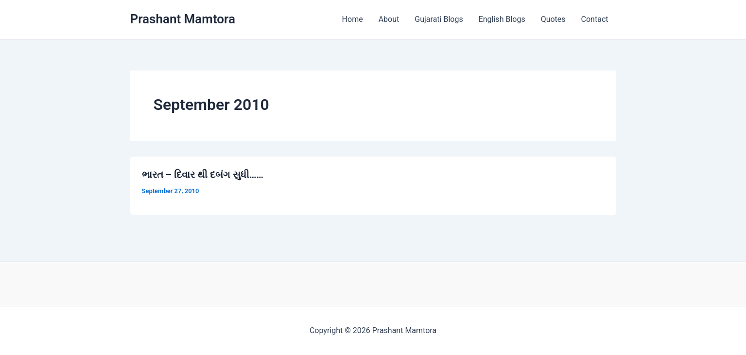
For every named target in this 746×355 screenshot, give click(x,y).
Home (352, 19)
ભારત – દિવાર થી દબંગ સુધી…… (203, 174)
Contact (594, 19)
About (389, 19)
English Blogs (502, 19)
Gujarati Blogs (439, 19)
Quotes (553, 19)
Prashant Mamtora (182, 19)
